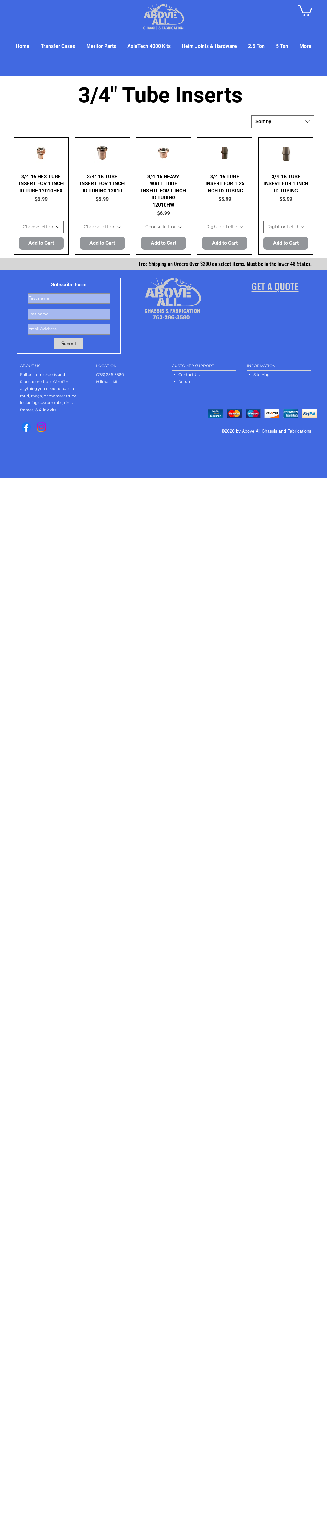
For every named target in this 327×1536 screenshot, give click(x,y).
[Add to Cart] (41, 243)
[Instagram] (41, 427)
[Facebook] (26, 427)
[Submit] (68, 343)
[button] (305, 10)
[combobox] (282, 121)
